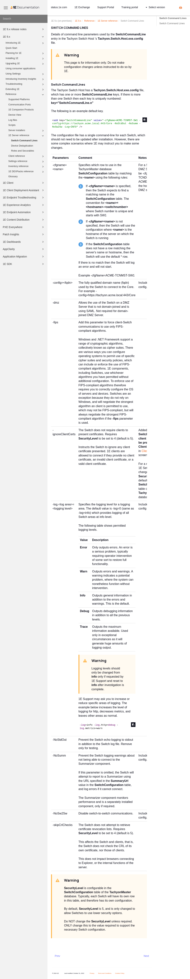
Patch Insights (24, 234)
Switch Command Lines (24, 140)
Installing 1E (25, 59)
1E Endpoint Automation (24, 212)
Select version (155, 7)
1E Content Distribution (24, 220)
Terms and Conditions (105, 973)
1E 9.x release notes (24, 29)
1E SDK (24, 264)
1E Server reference (26, 136)
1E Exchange (82, 7)
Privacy (92, 973)
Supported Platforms (19, 99)
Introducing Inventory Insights (25, 79)
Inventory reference (26, 167)
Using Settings (25, 74)
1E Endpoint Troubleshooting (24, 197)
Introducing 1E (25, 43)
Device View (14, 115)
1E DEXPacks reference (26, 172)
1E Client (24, 183)
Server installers (26, 131)
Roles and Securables (22, 150)
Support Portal (105, 7)
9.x (78, 21)
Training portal (129, 7)
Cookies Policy (119, 973)
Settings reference (26, 162)
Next (146, 955)
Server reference (107, 21)
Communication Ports (19, 104)
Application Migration (24, 256)
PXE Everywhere (24, 227)
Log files (12, 120)
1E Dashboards (24, 242)
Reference (25, 95)
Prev (57, 955)
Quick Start (11, 48)
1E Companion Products (21, 109)
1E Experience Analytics (24, 205)
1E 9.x (24, 37)
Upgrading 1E (25, 64)
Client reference (26, 156)
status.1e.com (59, 7)
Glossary (13, 176)
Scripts (12, 125)
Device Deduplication (22, 145)
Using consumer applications (20, 68)
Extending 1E (25, 89)
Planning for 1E (25, 53)
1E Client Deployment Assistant (24, 190)
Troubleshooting (25, 84)
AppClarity (24, 249)
